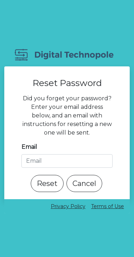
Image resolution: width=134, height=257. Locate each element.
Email (29, 146)
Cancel (84, 183)
